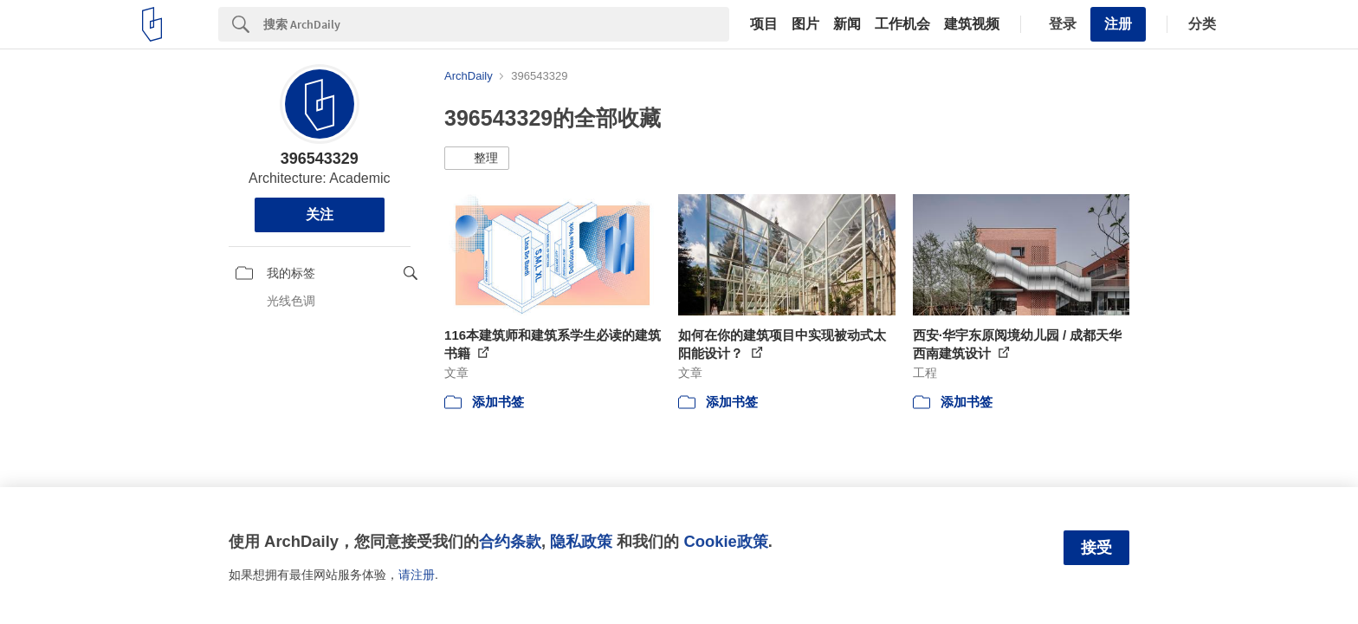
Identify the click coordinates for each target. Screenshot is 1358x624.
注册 (1118, 23)
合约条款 (510, 541)
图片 (805, 24)
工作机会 (902, 24)
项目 (764, 24)
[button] (476, 158)
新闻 (847, 24)
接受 (1096, 547)
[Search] (496, 24)
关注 (319, 214)
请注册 (416, 575)
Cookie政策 (725, 541)
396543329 (320, 158)
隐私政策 (581, 541)
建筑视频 (971, 24)
